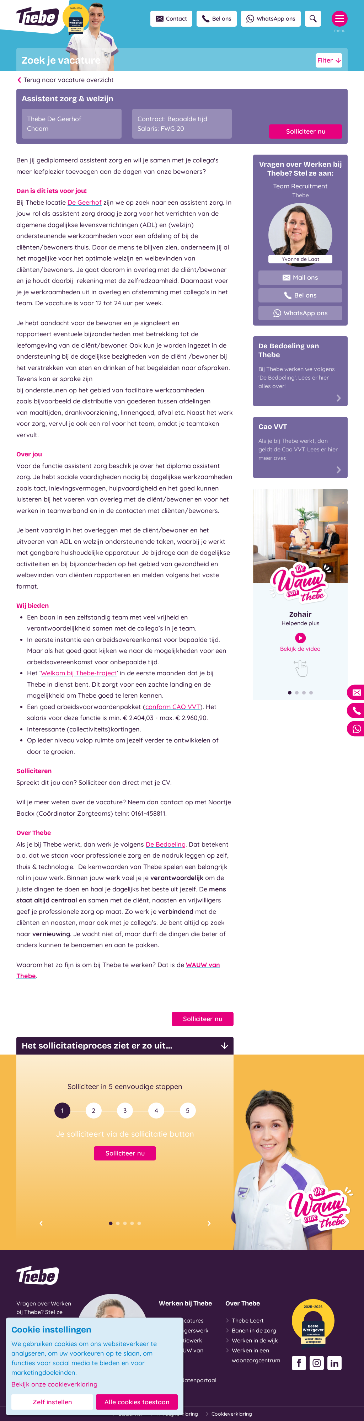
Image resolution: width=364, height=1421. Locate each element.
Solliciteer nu (305, 131)
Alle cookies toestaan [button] (137, 1402)
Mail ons (300, 277)
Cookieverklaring (228, 1413)
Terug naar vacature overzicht (65, 80)
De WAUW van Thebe (181, 1354)
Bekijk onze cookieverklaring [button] (54, 1384)
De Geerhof (85, 202)
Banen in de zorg (250, 1330)
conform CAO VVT (172, 707)
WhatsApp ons (270, 19)
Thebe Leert (244, 1320)
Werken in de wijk (251, 1340)
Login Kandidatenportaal (187, 1374)
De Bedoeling (166, 844)
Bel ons (216, 19)
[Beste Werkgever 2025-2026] (76, 20)
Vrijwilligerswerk (184, 1330)
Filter (329, 60)
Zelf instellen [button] (52, 1402)
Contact (171, 19)
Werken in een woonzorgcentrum (252, 1354)
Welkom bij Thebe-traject (79, 673)
